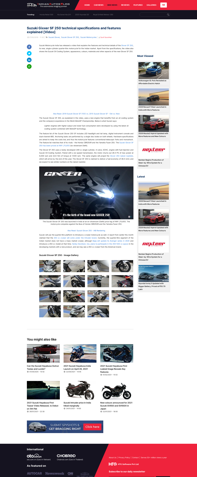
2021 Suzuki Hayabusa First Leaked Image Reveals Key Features (113, 369)
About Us (112, 457)
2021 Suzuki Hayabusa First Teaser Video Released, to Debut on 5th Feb (42, 405)
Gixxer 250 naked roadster (121, 156)
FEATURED (138, 5)
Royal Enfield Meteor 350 (103, 15)
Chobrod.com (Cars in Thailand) (70, 459)
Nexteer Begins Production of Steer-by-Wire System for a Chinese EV (151, 163)
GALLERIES (151, 5)
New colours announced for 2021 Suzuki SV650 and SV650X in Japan (116, 405)
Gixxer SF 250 (127, 45)
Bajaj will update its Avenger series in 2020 (111, 241)
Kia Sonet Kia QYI (64, 15)
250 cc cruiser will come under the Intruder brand (75, 238)
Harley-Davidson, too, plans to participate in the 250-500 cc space (100, 244)
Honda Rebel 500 (46, 15)
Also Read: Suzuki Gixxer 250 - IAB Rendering (86, 230)
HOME (87, 5)
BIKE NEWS (112, 5)
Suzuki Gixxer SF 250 (70, 37)
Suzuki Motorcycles (88, 37)
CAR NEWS (98, 5)
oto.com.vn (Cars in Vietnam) (39, 459)
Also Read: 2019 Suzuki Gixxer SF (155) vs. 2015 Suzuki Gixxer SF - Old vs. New (86, 114)
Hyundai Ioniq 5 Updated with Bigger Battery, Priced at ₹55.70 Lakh (151, 286)
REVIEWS (125, 5)
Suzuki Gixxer (54, 37)
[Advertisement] (153, 38)
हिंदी (163, 5)
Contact (135, 457)
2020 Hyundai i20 (82, 15)
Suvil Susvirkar (105, 37)
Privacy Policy (124, 457)
